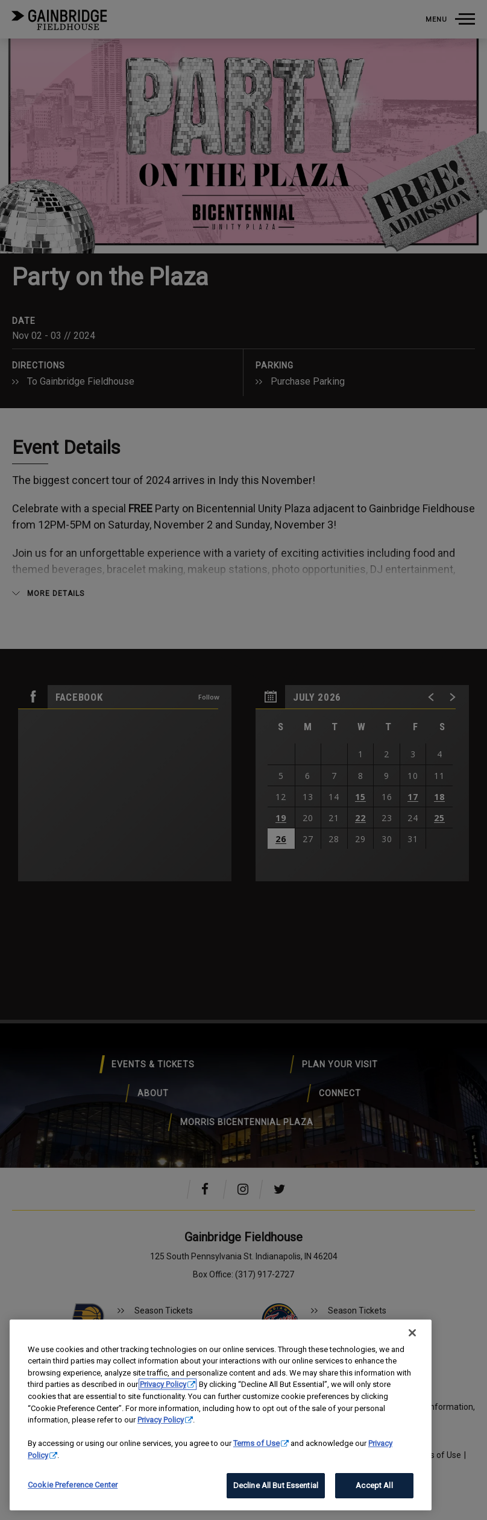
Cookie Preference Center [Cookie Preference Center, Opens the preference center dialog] (73, 1484)
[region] (221, 1415)
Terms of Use (256, 1443)
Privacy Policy (163, 1384)
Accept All (374, 1485)
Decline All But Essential (275, 1485)
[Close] (412, 1333)
